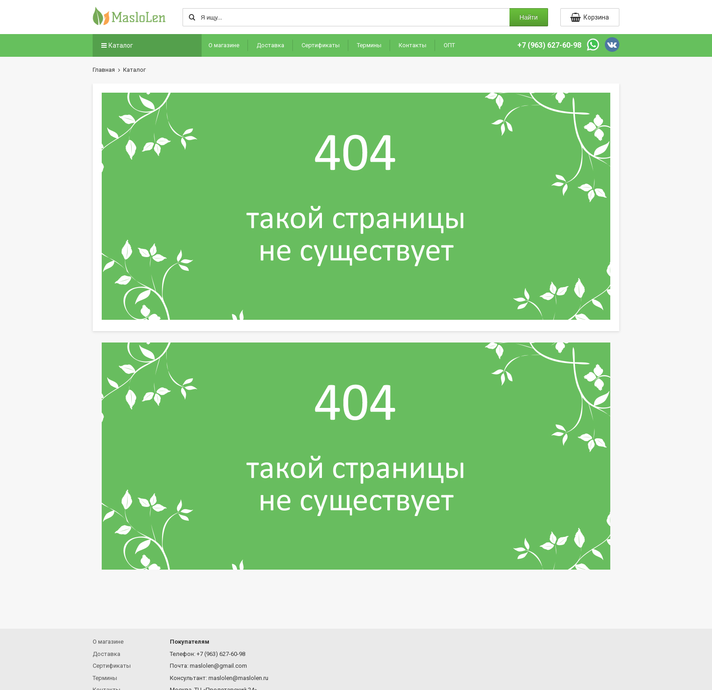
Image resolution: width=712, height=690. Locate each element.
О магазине (223, 45)
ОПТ (449, 45)
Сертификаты (321, 45)
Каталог (116, 45)
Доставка (270, 45)
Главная (104, 69)
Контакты (412, 45)
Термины (369, 45)
